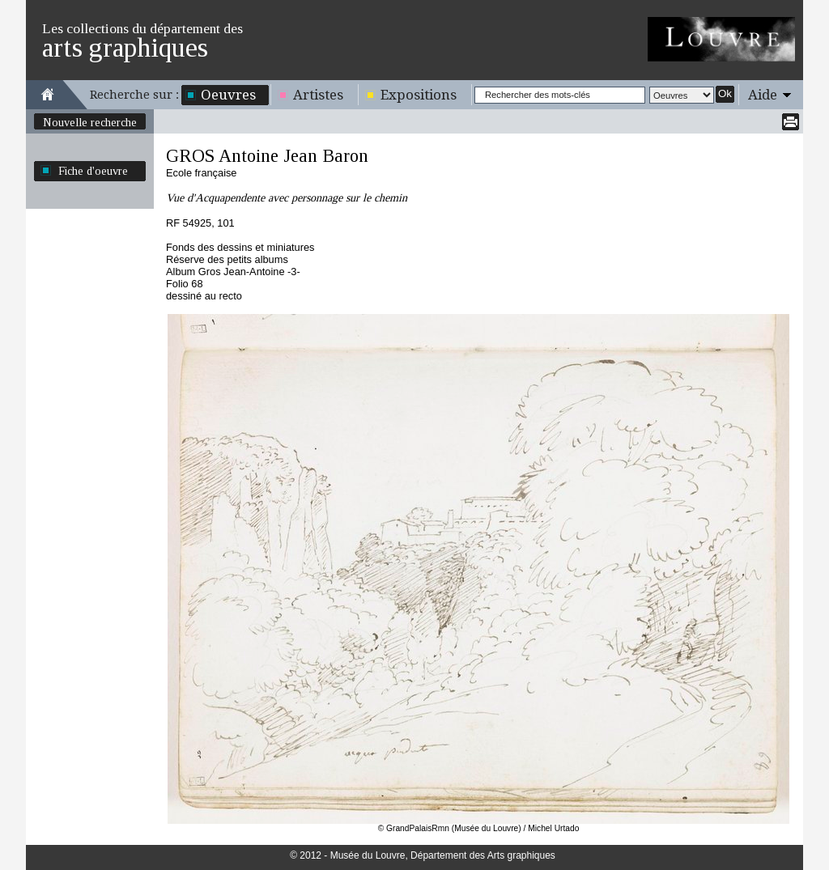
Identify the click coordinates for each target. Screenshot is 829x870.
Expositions (418, 95)
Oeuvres (228, 95)
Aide (762, 95)
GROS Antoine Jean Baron (267, 156)
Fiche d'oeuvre (93, 170)
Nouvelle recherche (90, 122)
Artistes (318, 95)
